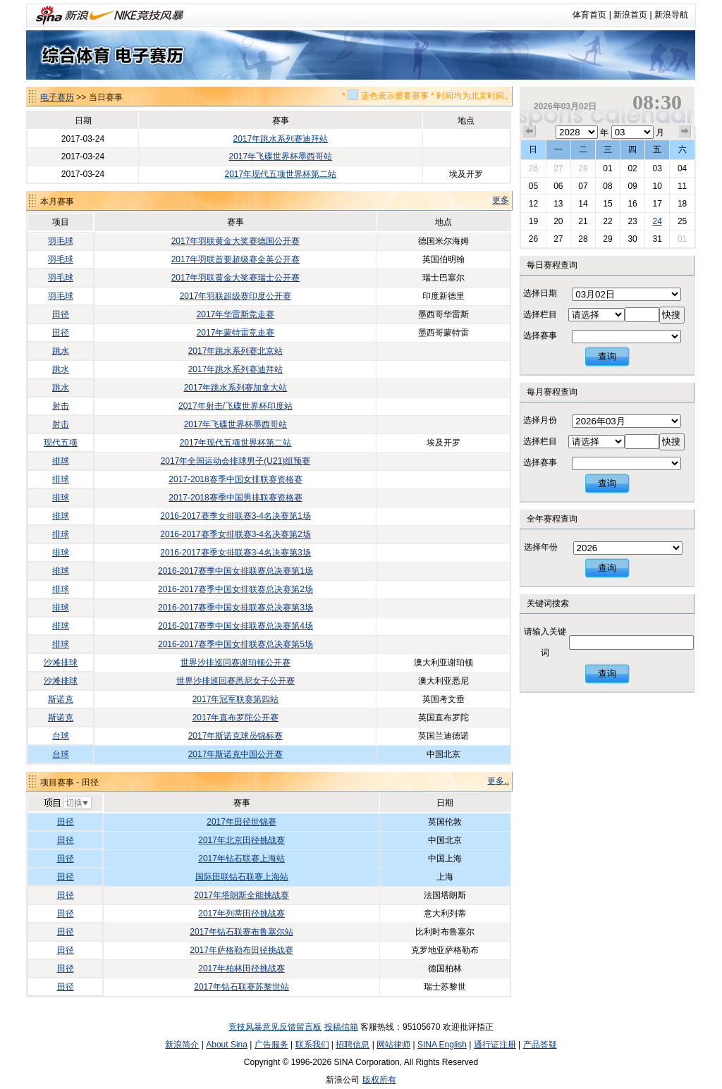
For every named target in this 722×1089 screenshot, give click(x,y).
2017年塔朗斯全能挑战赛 (241, 895)
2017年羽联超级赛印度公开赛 (236, 296)
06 (558, 186)
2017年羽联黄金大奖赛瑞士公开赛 (235, 278)
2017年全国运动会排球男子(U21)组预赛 (236, 461)
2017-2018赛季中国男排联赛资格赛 (235, 498)
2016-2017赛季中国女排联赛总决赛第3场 (235, 608)
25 (682, 221)
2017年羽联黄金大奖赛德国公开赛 (235, 241)
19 (533, 221)
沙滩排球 (61, 662)
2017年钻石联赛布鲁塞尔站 (241, 932)
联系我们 (312, 1045)
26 (533, 168)
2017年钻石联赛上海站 (241, 858)
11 (682, 186)
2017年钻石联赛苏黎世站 (241, 987)
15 (607, 204)
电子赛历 (57, 97)
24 (656, 221)
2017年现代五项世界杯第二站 (281, 174)
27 (558, 168)
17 (656, 204)
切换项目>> (67, 803)
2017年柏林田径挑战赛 (241, 968)
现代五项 (61, 443)
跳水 (60, 351)
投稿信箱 (341, 1027)
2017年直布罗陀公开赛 (235, 717)
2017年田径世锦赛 (241, 822)
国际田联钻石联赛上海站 (241, 877)
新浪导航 (671, 15)
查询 (607, 356)
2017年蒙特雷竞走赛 (236, 333)
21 (582, 221)
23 (632, 221)
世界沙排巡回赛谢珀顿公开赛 (235, 662)
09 (632, 186)
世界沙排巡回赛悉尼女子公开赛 (235, 681)
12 (533, 204)
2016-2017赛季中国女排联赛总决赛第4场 (235, 626)
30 (632, 239)
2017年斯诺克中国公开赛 (235, 754)
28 (582, 168)
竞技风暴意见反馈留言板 (275, 1027)
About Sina (226, 1045)
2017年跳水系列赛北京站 (235, 351)
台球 (60, 736)
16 (632, 204)
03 (656, 168)
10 (656, 186)
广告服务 (271, 1045)
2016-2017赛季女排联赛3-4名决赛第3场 (235, 553)
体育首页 (589, 15)
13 (558, 204)
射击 (60, 406)
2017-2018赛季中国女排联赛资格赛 (235, 479)
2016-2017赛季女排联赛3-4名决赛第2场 (235, 534)
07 (582, 186)
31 (656, 239)
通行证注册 (495, 1045)
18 (682, 204)
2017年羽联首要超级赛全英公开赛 (235, 259)
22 (607, 221)
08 (607, 186)
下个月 (685, 131)
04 (682, 168)
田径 (60, 314)
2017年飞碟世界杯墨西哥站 (281, 156)
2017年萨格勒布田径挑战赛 (241, 950)
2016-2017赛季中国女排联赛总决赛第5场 (235, 644)
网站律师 (393, 1045)
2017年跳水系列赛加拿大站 (236, 388)
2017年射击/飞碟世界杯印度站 (235, 406)
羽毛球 (60, 241)
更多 (500, 200)
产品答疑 (540, 1045)
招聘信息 (352, 1045)
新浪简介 (182, 1045)
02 (632, 168)
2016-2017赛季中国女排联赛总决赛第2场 (235, 589)
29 (607, 239)
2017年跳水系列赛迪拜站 (281, 139)
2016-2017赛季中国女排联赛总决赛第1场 (235, 571)
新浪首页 (630, 15)
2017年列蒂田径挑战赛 (241, 913)
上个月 (529, 131)
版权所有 (379, 1080)
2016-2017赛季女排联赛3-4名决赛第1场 (235, 516)
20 (558, 221)
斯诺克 (60, 699)
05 (533, 186)
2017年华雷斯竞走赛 (236, 314)
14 (582, 204)
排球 (60, 461)
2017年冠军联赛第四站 (235, 699)
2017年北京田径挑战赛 (241, 840)
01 (607, 168)
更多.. (498, 781)
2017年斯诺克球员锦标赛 (235, 736)
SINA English (442, 1045)
